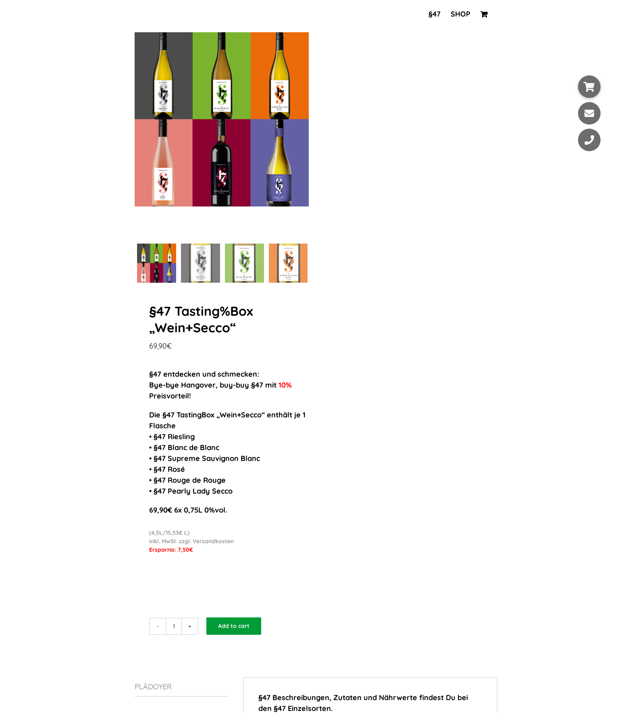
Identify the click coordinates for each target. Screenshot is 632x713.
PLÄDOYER (153, 687)
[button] (589, 86)
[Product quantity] (174, 627)
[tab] (182, 687)
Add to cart (233, 626)
